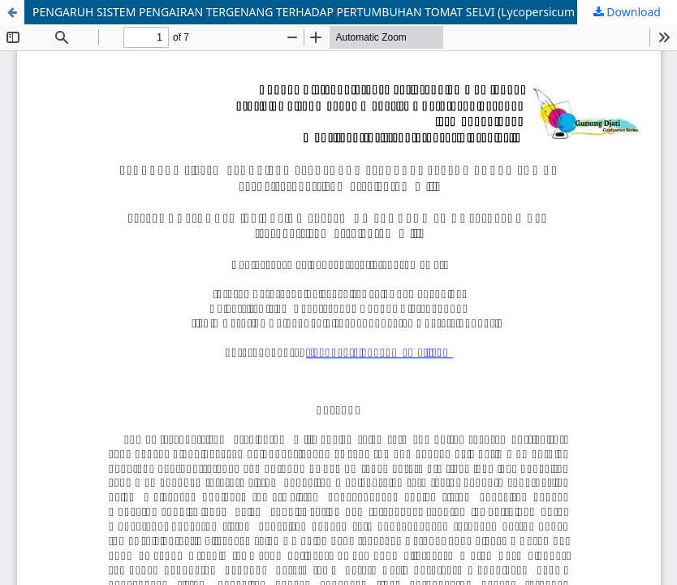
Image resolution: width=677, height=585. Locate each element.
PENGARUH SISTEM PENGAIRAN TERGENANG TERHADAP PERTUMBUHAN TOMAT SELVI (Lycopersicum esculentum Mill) (349, 12)
